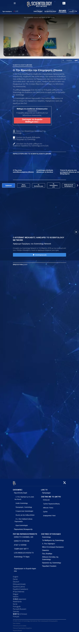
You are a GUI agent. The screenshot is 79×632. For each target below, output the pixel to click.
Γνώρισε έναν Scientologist (24, 510)
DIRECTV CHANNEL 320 (23, 536)
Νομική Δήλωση (17, 629)
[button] (77, 185)
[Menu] (14, 3)
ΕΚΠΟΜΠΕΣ (17, 489)
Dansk (15, 578)
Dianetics (45, 549)
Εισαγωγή (46, 498)
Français (16, 615)
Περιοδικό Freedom (49, 565)
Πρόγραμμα (46, 491)
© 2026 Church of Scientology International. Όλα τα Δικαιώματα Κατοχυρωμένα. (35, 620)
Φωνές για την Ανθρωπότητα (25, 514)
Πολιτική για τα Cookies (19, 624)
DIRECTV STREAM (21, 540)
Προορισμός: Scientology (24, 506)
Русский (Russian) (19, 608)
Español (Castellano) (20, 588)
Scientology (46, 536)
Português (17, 605)
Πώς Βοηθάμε (47, 552)
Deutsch (16, 580)
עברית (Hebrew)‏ (18, 590)
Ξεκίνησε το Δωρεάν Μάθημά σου (32, 120)
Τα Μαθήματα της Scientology (53, 539)
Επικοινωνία (26, 90)
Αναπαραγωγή (39, 255)
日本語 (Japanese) (19, 598)
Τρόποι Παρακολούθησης (51, 502)
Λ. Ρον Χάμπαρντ (48, 542)
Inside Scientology (22, 502)
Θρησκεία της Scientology (51, 561)
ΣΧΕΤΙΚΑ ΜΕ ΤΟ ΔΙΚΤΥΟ (51, 495)
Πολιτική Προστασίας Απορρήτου (22, 627)
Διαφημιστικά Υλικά (49, 514)
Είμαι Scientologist (22, 524)
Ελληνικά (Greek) (19, 583)
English (15, 575)
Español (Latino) (19, 585)
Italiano (15, 595)
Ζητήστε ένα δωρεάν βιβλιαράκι (26, 138)
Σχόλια (45, 510)
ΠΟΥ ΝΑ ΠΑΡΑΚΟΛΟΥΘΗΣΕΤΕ (25, 533)
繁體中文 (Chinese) (20, 613)
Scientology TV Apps (21, 555)
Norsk (15, 603)
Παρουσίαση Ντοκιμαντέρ (23, 528)
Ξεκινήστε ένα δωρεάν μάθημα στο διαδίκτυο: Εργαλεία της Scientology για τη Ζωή (30, 145)
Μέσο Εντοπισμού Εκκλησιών (53, 546)
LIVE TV (44, 489)
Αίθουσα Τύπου (48, 506)
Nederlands (17, 600)
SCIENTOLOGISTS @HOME (22, 65)
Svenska (16, 610)
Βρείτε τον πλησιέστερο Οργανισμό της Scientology (29, 132)
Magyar (15, 593)
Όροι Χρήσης (16, 622)
